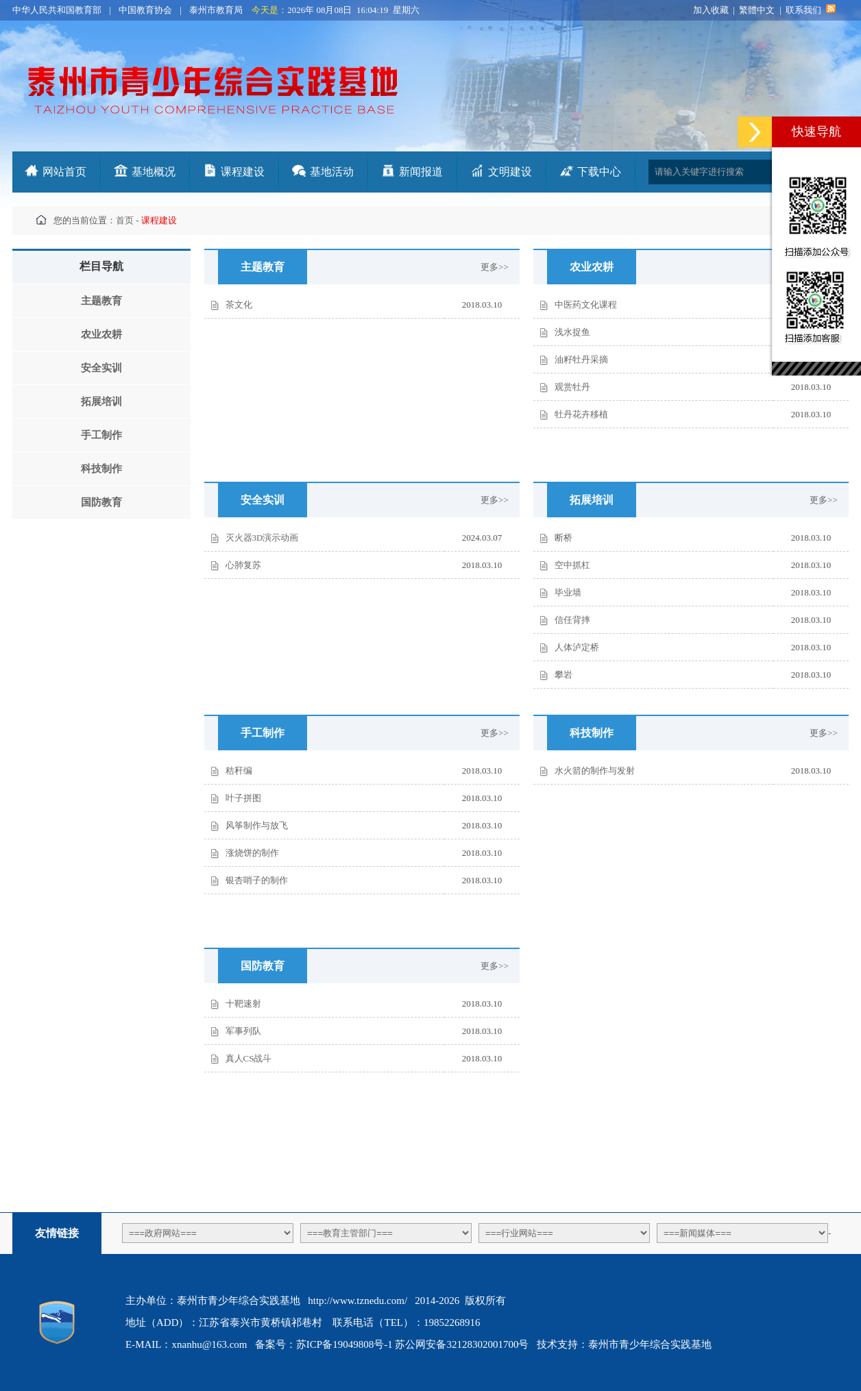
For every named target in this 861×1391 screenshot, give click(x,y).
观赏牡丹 (572, 387)
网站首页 (64, 171)
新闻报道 (421, 171)
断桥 (563, 537)
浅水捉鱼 (572, 332)
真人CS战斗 (249, 1058)
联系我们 (803, 10)
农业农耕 (101, 334)
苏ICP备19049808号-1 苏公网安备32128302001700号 (412, 1344)
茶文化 (239, 304)
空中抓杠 (572, 565)
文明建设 (510, 171)
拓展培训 (101, 401)
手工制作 (101, 435)
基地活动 (332, 171)
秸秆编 (239, 770)
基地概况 (153, 171)
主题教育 (101, 300)
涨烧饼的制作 (252, 853)
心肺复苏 (243, 565)
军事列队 (243, 1031)
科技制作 (101, 468)
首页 (125, 220)
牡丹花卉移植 (581, 414)
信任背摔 (572, 620)
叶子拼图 (243, 798)
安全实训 (101, 367)
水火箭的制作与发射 (595, 770)
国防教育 (101, 502)
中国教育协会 (145, 10)
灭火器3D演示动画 (262, 537)
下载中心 (599, 171)
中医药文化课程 (586, 304)
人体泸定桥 (577, 647)
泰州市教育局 (216, 10)
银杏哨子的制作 (257, 880)
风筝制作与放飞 (257, 825)
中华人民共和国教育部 (56, 10)
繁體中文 (757, 10)
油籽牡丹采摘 (581, 359)
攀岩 (563, 674)
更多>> (500, 267)
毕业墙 (568, 592)
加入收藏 (711, 10)
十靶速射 (243, 1003)
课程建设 (243, 171)
